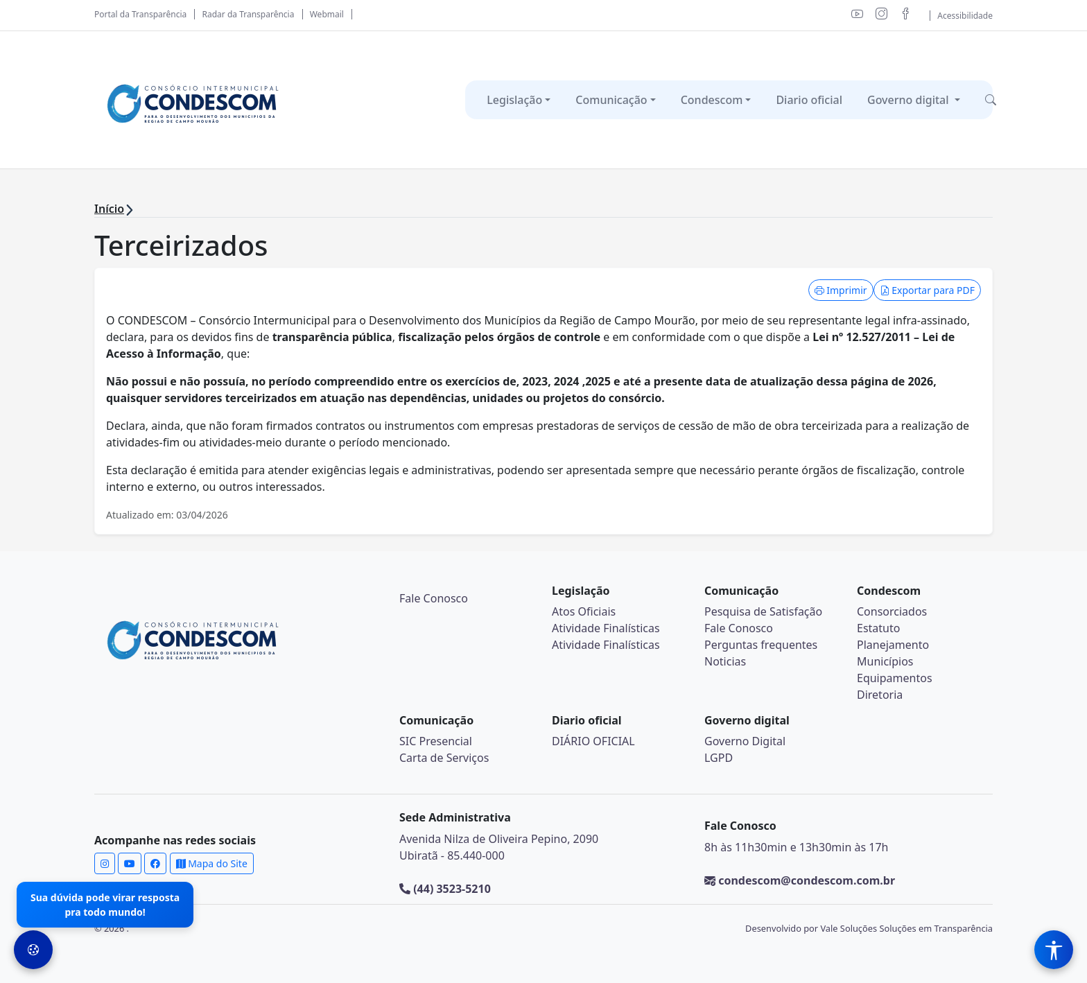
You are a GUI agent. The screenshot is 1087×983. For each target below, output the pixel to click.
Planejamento (893, 644)
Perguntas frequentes (760, 644)
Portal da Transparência (140, 14)
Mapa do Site (211, 863)
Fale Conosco (433, 598)
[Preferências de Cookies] (33, 949)
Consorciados (892, 611)
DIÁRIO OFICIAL (593, 741)
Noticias (725, 661)
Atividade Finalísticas (606, 628)
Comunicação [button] (611, 99)
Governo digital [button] (909, 99)
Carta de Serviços (444, 757)
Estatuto (878, 628)
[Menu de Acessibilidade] (1053, 949)
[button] (991, 100)
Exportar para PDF (927, 290)
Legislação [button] (514, 99)
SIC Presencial (435, 741)
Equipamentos (894, 678)
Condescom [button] (712, 99)
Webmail (327, 14)
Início (109, 208)
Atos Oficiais (584, 611)
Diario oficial (809, 99)
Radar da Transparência (248, 14)
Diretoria (880, 694)
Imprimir (841, 290)
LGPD (718, 757)
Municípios (885, 661)
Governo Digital (744, 741)
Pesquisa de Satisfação (763, 611)
